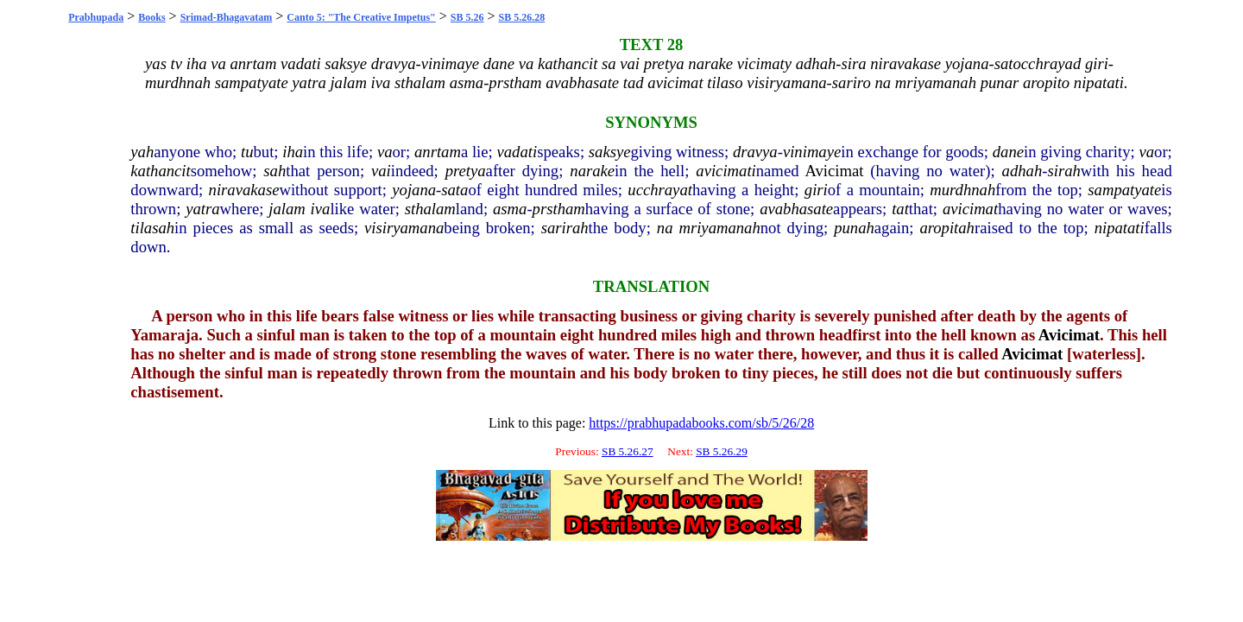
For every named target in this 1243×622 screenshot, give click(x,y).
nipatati (1120, 228)
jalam (287, 209)
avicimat (970, 209)
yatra (202, 209)
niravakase (244, 190)
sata (454, 190)
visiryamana (404, 228)
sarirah (565, 228)
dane (1008, 152)
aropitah (947, 228)
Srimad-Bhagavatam (226, 17)
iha (292, 152)
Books (151, 17)
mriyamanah (719, 228)
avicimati (725, 171)
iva (321, 209)
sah (274, 171)
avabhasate (796, 209)
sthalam (430, 209)
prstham (559, 209)
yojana (414, 190)
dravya (755, 152)
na (665, 228)
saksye (610, 152)
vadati (517, 152)
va (385, 152)
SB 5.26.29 (722, 451)
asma (510, 209)
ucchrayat (660, 190)
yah (142, 152)
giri (816, 190)
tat (900, 209)
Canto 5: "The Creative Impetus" (361, 17)
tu (247, 152)
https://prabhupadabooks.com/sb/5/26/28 (701, 423)
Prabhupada (95, 17)
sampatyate (1124, 190)
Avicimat (833, 171)
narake (592, 171)
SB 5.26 (467, 17)
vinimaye (812, 152)
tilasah (152, 228)
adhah (1022, 171)
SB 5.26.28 (522, 17)
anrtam (437, 152)
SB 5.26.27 (627, 451)
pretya (465, 171)
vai (381, 171)
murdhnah (962, 190)
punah (854, 228)
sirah (1063, 171)
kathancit (160, 171)
